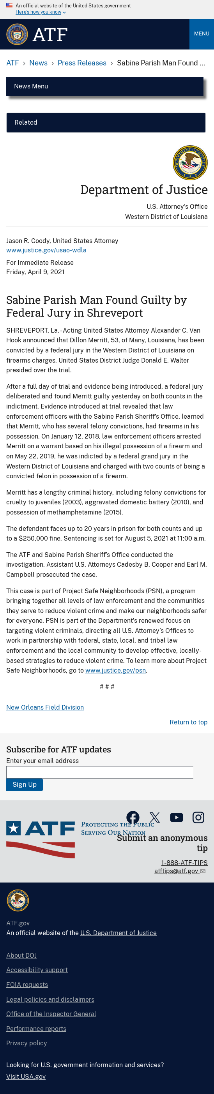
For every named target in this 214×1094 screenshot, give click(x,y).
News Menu (31, 86)
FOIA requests (27, 984)
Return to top (189, 722)
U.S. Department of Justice (118, 933)
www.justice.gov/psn (115, 670)
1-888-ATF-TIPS (184, 863)
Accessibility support (37, 970)
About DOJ (21, 955)
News (38, 63)
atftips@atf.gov (177, 871)
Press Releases (82, 63)
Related (25, 122)
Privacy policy (26, 1043)
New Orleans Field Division (45, 707)
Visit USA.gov (26, 1076)
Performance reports (36, 1028)
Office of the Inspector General (51, 1014)
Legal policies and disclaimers (50, 999)
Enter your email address (42, 761)
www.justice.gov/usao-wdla (46, 250)
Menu (201, 34)
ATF (12, 63)
